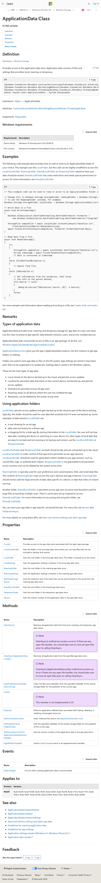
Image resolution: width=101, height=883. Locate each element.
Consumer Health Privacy (79, 875)
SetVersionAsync (11, 511)
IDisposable (20, 116)
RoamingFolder (28, 171)
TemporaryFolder (67, 171)
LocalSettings (9, 563)
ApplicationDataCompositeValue (23, 809)
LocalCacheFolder (11, 171)
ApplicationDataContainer (20, 813)
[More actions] (96, 10)
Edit (96, 67)
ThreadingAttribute (76, 108)
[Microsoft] (50, 4)
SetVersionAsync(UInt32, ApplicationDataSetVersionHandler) (15, 735)
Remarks (8, 38)
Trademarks (21, 879)
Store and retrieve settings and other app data (64, 517)
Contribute (49, 875)
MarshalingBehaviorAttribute (52, 108)
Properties (9, 42)
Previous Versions (24, 875)
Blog (37, 875)
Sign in (96, 3)
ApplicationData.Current (14, 350)
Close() (6, 692)
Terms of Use (7, 879)
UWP (12, 10)
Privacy (60, 875)
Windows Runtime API (41, 10)
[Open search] (89, 3)
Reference (23, 10)
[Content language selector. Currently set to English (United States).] (15, 868)
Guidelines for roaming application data (27, 825)
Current (7, 544)
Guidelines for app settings (21, 829)
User (81, 718)
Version (85, 507)
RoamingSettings (11, 573)
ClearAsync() (9, 625)
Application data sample (19, 837)
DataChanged (47, 743)
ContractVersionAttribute (25, 108)
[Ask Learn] (83, 10)
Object (18, 101)
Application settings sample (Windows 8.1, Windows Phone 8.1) (38, 833)
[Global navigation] (3, 3)
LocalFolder (42, 167)
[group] (51, 89)
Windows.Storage (63, 10)
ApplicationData (67, 718)
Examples (9, 34)
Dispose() (8, 710)
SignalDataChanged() (13, 743)
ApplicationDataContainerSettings (24, 817)
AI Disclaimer (7, 875)
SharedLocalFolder (46, 171)
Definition (9, 31)
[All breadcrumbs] (5, 10)
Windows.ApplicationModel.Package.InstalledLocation (28, 344)
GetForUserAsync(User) (14, 718)
